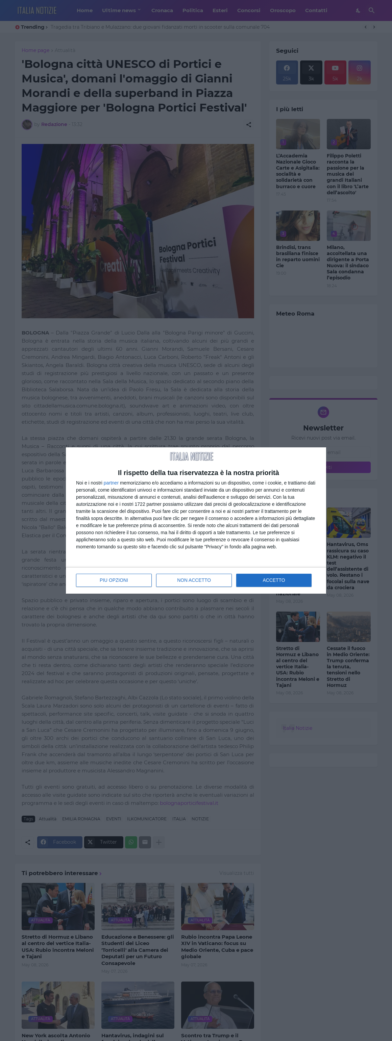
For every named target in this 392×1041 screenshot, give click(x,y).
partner (111, 482)
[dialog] (196, 521)
